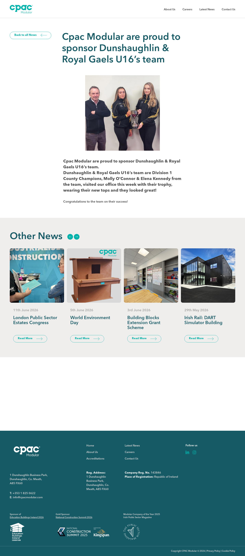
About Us (169, 9)
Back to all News (25, 35)
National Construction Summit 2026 (74, 517)
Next (76, 237)
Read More (25, 338)
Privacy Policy (213, 551)
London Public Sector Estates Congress (35, 320)
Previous (70, 237)
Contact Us (228, 9)
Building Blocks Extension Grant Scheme (143, 323)
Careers (187, 9)
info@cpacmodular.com (28, 497)
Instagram (194, 452)
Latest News (207, 9)
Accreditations (95, 458)
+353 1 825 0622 (24, 493)
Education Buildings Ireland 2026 (27, 517)
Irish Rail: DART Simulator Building (203, 320)
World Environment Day (90, 320)
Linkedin (187, 452)
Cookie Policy (228, 551)
